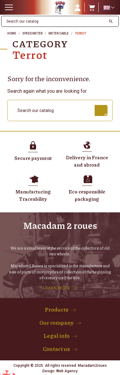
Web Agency (67, 371)
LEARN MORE (56, 287)
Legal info (56, 336)
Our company (56, 322)
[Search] (54, 21)
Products (56, 309)
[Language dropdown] (108, 7)
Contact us (56, 349)
